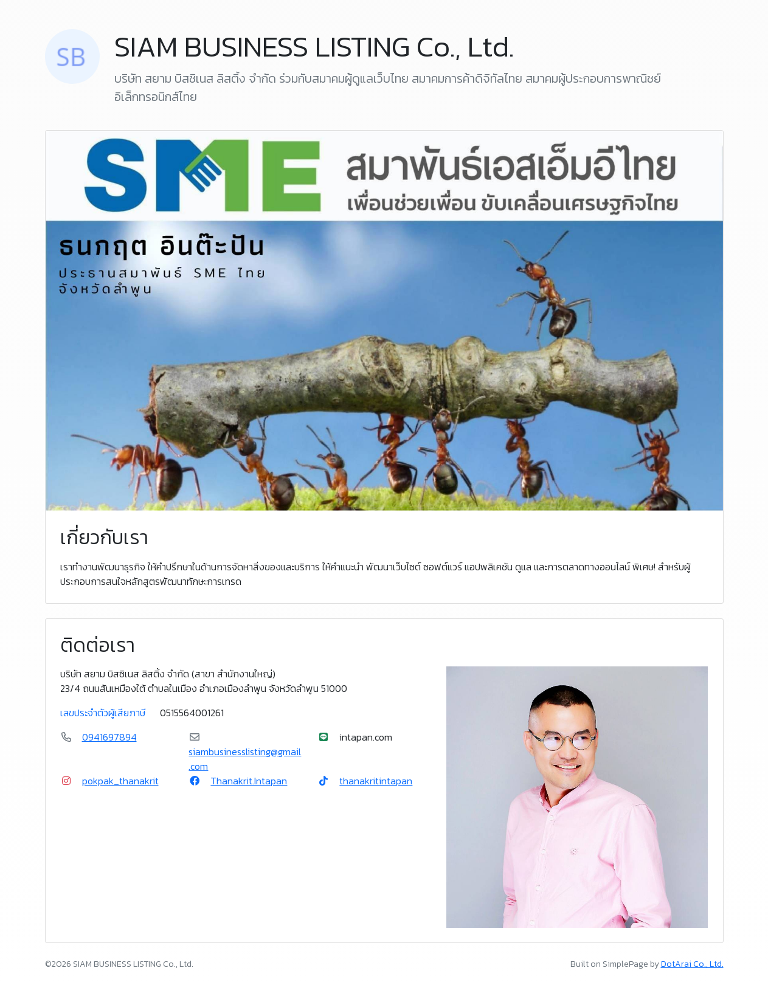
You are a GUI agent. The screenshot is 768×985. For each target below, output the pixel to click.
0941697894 (109, 737)
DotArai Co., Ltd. (692, 964)
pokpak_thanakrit (120, 780)
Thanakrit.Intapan (248, 780)
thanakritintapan (375, 780)
